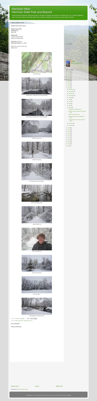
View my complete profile (76, 63)
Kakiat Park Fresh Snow (74, 114)
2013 (69, 135)
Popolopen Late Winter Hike (75, 109)
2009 (69, 143)
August (70, 97)
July (70, 99)
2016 (69, 129)
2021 (69, 81)
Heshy (73, 61)
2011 (69, 139)
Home (37, 386)
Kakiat (16, 320)
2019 (69, 85)
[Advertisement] (36, 373)
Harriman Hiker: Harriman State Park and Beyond (32, 10)
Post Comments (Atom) (22, 389)
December (71, 89)
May (70, 103)
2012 (69, 137)
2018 (69, 87)
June (70, 101)
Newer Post (14, 386)
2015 (69, 131)
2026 (69, 71)
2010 (69, 141)
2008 (69, 145)
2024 (69, 75)
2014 (69, 133)
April (70, 105)
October (71, 93)
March (70, 107)
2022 (69, 80)
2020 (69, 83)
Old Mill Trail (26, 320)
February (71, 123)
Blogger (69, 395)
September (71, 95)
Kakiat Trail (20, 320)
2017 (69, 127)
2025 (69, 74)
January (71, 125)
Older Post (59, 386)
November (71, 91)
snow (31, 320)
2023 (69, 77)
